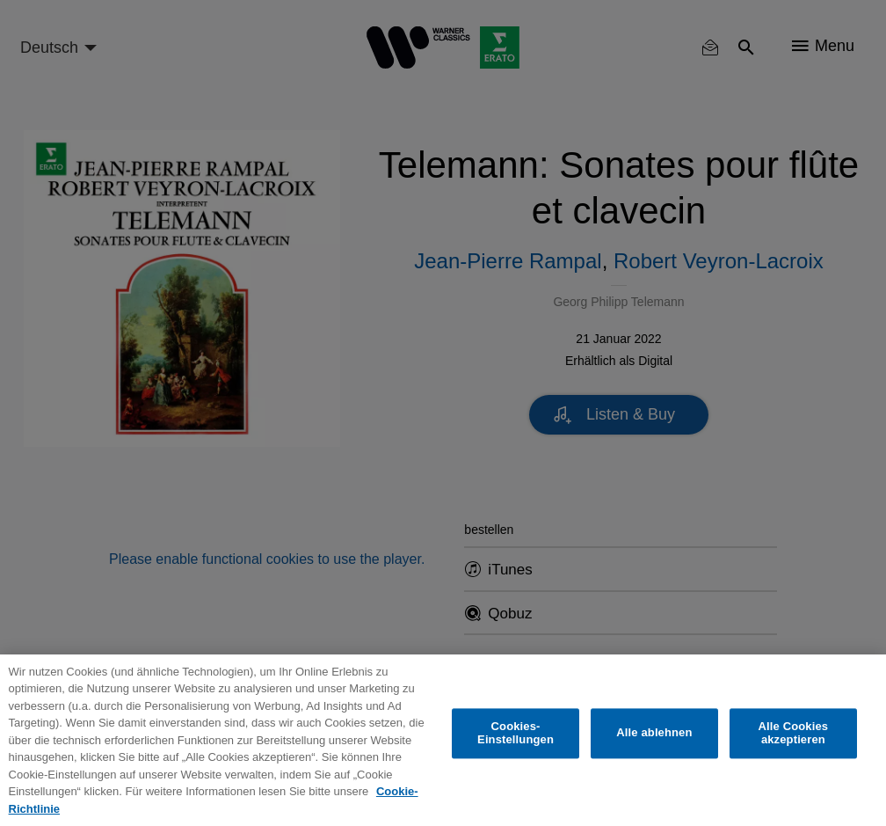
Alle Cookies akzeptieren (794, 733)
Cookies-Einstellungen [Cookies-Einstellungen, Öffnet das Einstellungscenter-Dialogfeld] (515, 733)
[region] (443, 740)
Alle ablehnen (654, 733)
